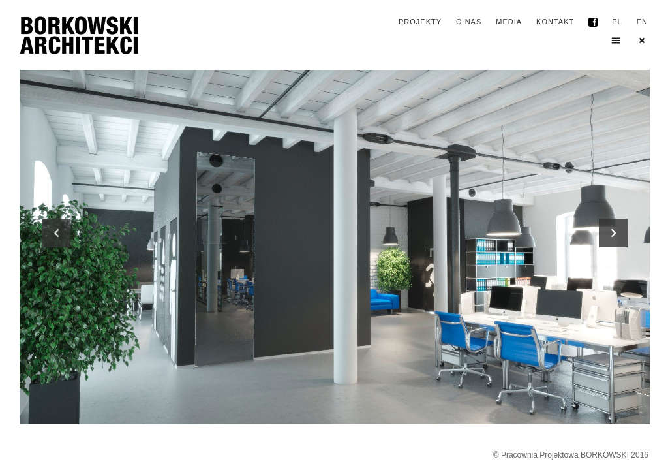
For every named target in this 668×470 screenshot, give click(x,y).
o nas (468, 21)
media (509, 21)
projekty (420, 21)
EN (642, 21)
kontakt (555, 21)
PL (617, 21)
